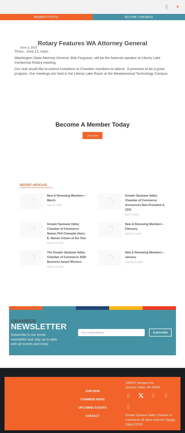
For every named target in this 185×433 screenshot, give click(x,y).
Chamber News (92, 399)
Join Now (92, 391)
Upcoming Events (92, 407)
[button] (166, 7)
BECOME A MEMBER (138, 17)
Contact (92, 415)
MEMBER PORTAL (46, 17)
